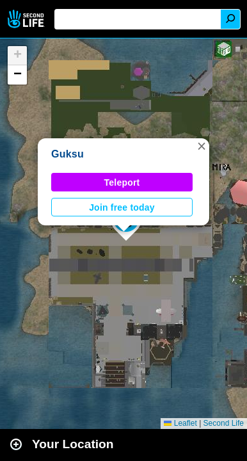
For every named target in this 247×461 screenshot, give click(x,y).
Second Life (27, 19)
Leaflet (180, 423)
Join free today (122, 207)
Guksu (67, 154)
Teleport (122, 182)
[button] (201, 146)
